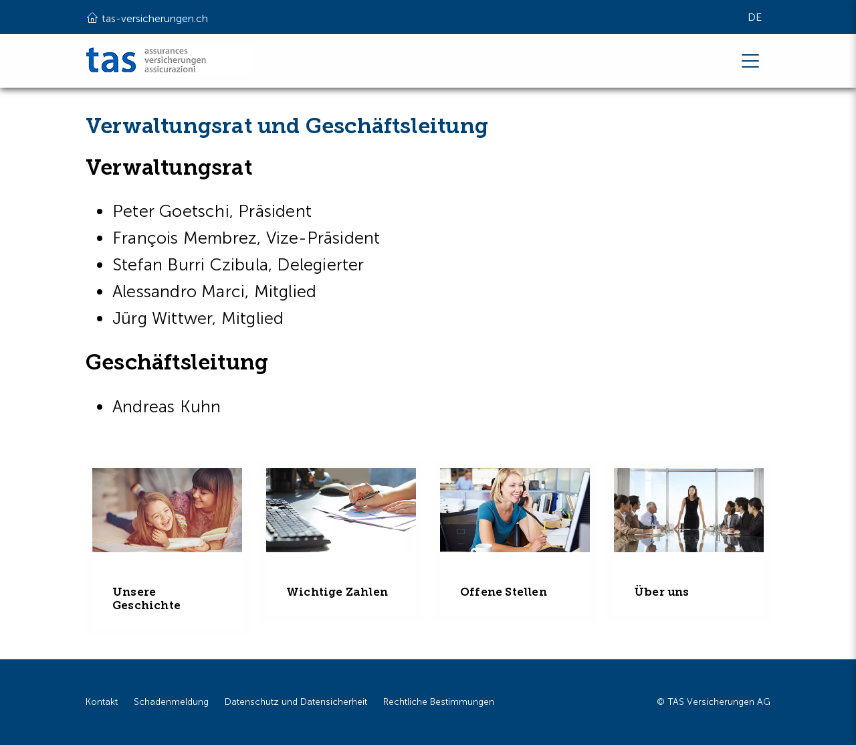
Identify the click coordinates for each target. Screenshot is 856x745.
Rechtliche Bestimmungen (438, 702)
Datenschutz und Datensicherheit (296, 702)
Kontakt (102, 702)
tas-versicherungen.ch (147, 17)
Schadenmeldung (171, 702)
